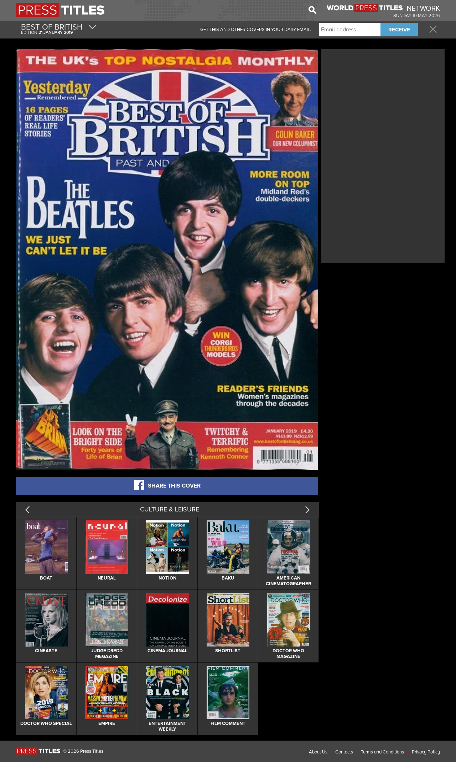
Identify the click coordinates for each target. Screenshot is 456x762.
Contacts (344, 752)
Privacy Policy (426, 752)
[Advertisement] (383, 101)
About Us (318, 752)
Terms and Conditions (382, 752)
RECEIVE (399, 29)
